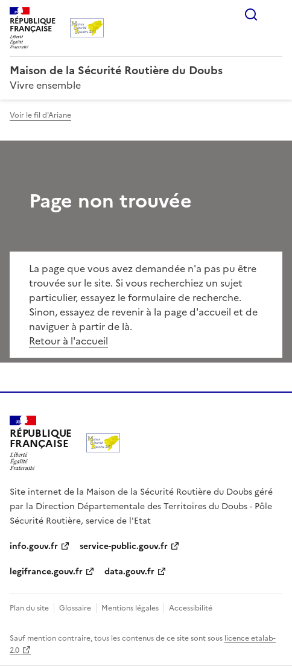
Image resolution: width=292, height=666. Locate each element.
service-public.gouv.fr (124, 546)
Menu (275, 14)
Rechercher (251, 14)
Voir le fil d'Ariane (40, 115)
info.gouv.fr (34, 546)
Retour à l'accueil (68, 341)
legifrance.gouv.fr (46, 571)
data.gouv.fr (129, 571)
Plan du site (29, 608)
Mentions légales (130, 608)
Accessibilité (190, 608)
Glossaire (75, 608)
